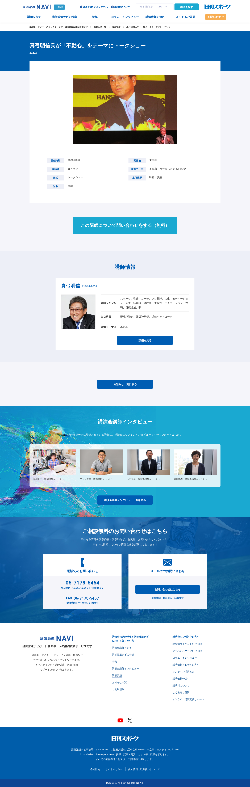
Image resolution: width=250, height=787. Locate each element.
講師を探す (186, 7)
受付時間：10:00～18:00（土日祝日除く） (82, 584)
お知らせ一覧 (100, 27)
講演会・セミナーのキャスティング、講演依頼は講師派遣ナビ (59, 27)
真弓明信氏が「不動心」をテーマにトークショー (149, 27)
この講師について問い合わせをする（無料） (125, 225)
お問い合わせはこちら (168, 589)
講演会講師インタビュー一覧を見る (125, 500)
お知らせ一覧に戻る (125, 384)
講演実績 (116, 27)
